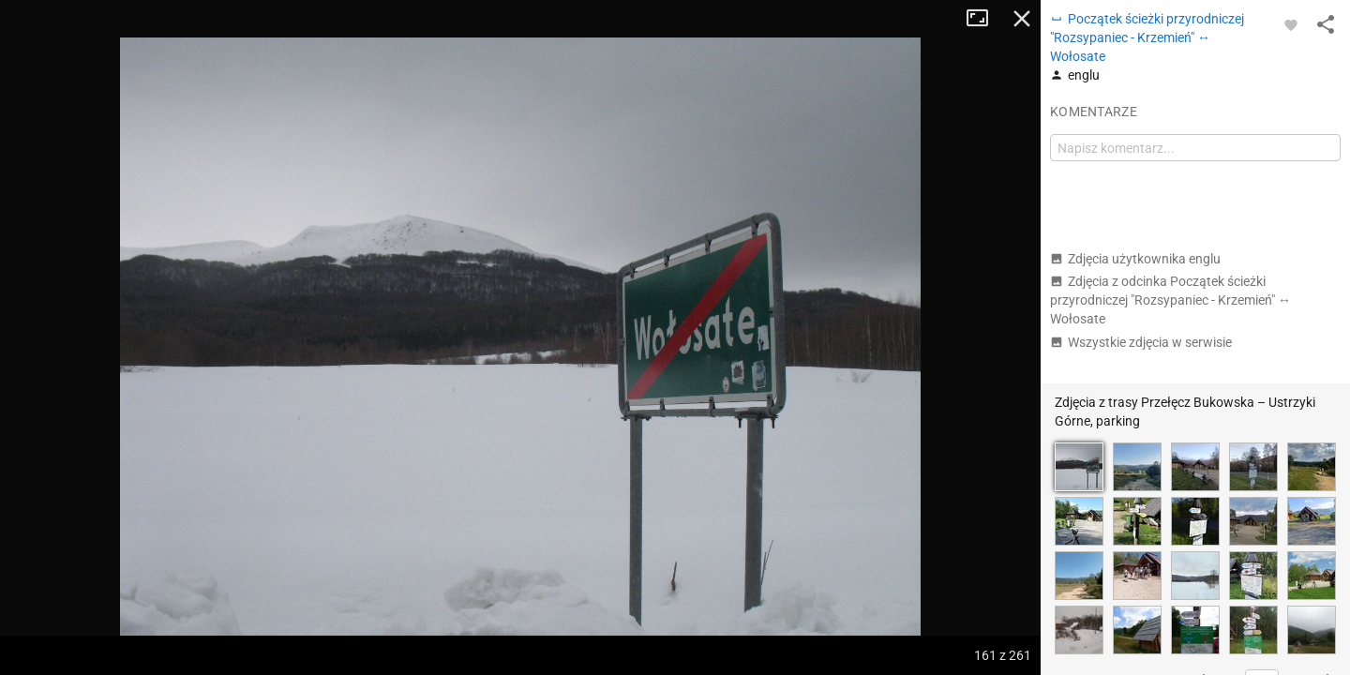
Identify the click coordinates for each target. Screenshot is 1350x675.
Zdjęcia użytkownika (1135, 258)
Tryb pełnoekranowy (984, 19)
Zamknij (1022, 19)
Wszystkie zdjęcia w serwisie (1141, 342)
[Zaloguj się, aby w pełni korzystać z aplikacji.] (1291, 24)
